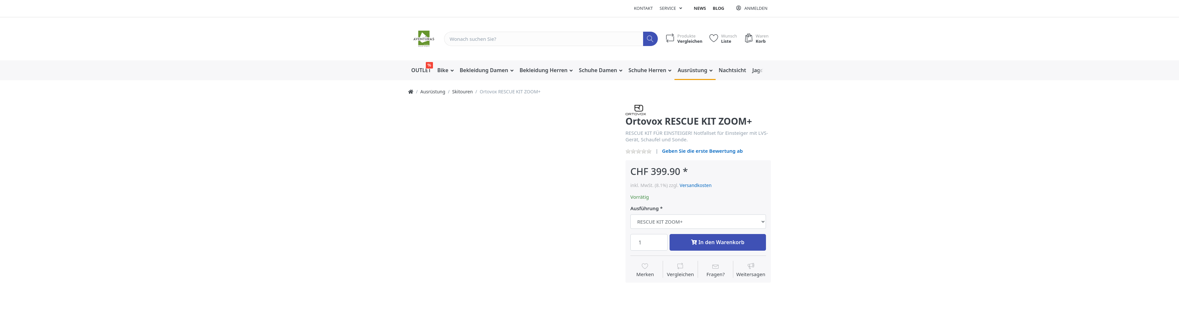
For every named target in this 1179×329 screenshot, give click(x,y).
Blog (718, 8)
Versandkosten (696, 185)
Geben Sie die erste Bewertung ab (702, 151)
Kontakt (643, 8)
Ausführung (644, 208)
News (700, 8)
